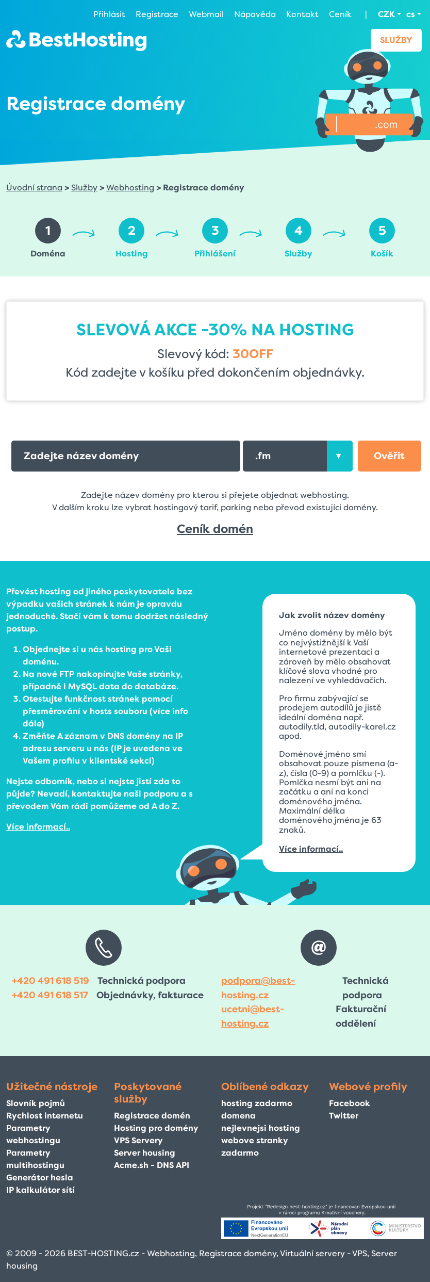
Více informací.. (38, 827)
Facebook (349, 1103)
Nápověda (255, 14)
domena (238, 1116)
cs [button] (410, 14)
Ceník (340, 14)
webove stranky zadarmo (254, 1146)
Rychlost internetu (44, 1116)
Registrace (157, 14)
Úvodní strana (34, 187)
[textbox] (297, 456)
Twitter (343, 1116)
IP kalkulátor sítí (40, 1190)
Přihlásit (109, 14)
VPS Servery (138, 1140)
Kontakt (302, 14)
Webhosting (130, 187)
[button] (389, 456)
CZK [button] (386, 14)
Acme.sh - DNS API (151, 1165)
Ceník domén (215, 529)
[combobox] (297, 456)
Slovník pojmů (35, 1103)
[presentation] (340, 456)
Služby (396, 40)
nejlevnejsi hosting (260, 1128)
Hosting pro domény (156, 1128)
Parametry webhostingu (33, 1134)
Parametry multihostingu (35, 1159)
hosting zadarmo (256, 1103)
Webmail (206, 14)
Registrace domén (152, 1116)
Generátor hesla (39, 1177)
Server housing (144, 1153)
